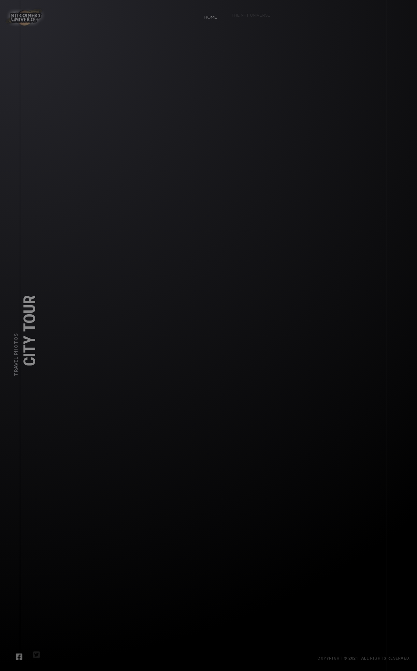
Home (208, 14)
